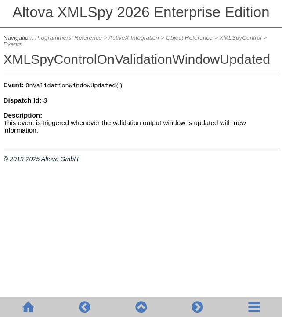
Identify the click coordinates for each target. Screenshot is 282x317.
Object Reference (189, 37)
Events (13, 44)
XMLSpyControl (241, 37)
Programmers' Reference (68, 37)
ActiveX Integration (133, 37)
